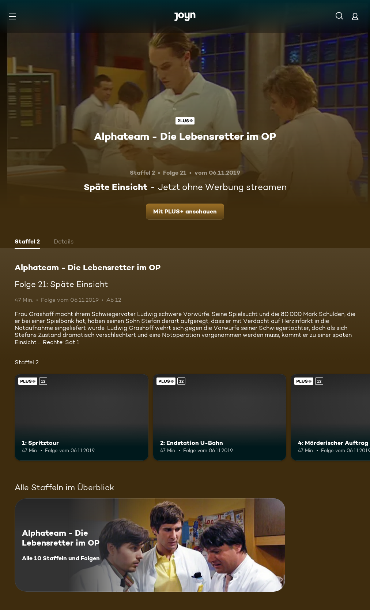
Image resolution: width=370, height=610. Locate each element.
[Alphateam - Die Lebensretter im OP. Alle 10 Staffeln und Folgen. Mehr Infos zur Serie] (150, 545)
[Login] (355, 16)
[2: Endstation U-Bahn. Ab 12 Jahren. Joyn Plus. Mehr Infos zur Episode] (220, 417)
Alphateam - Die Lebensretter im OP (185, 136)
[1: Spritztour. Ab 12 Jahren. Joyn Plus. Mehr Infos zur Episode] (81, 417)
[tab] (27, 242)
